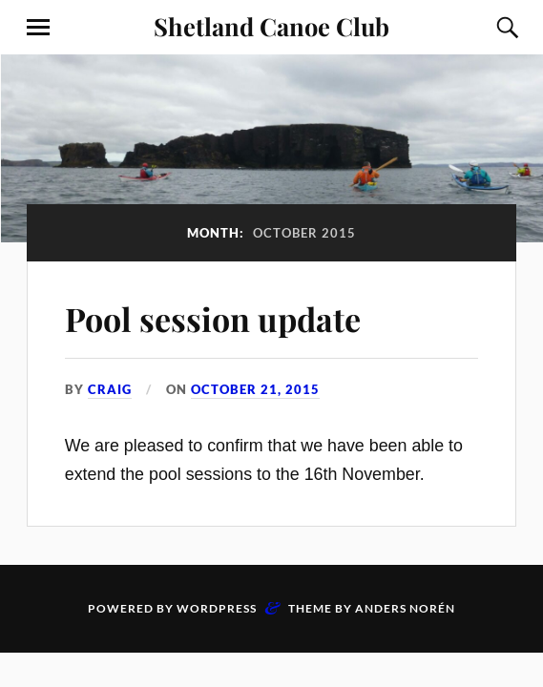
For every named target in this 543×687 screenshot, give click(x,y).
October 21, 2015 (255, 389)
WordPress (217, 608)
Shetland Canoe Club (271, 26)
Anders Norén (405, 608)
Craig (110, 389)
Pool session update (213, 319)
